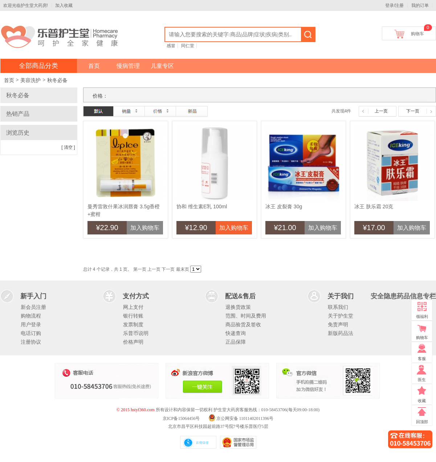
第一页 (139, 269)
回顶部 (422, 422)
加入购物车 (144, 228)
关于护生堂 (340, 316)
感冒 (171, 45)
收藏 (422, 400)
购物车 (417, 32)
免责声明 (338, 324)
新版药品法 (340, 333)
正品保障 (235, 342)
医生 (422, 379)
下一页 (412, 111)
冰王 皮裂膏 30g (283, 206)
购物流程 (31, 316)
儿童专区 (162, 66)
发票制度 (133, 324)
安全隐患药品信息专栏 (403, 296)
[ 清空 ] (68, 147)
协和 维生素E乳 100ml (201, 206)
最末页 (182, 269)
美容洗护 (30, 80)
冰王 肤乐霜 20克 (373, 206)
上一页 (381, 111)
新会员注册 (33, 307)
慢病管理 (128, 66)
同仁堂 (187, 45)
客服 (422, 358)
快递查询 (235, 333)
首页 (94, 66)
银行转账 (133, 316)
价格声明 (133, 342)
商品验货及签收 (243, 324)
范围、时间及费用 (245, 316)
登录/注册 (394, 5)
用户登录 (31, 324)
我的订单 (420, 5)
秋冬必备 (57, 80)
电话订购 (31, 333)
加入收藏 (64, 5)
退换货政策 (238, 307)
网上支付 (133, 307)
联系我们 (338, 307)
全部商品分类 (38, 65)
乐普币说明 (135, 333)
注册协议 (31, 342)
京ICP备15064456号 (181, 418)
